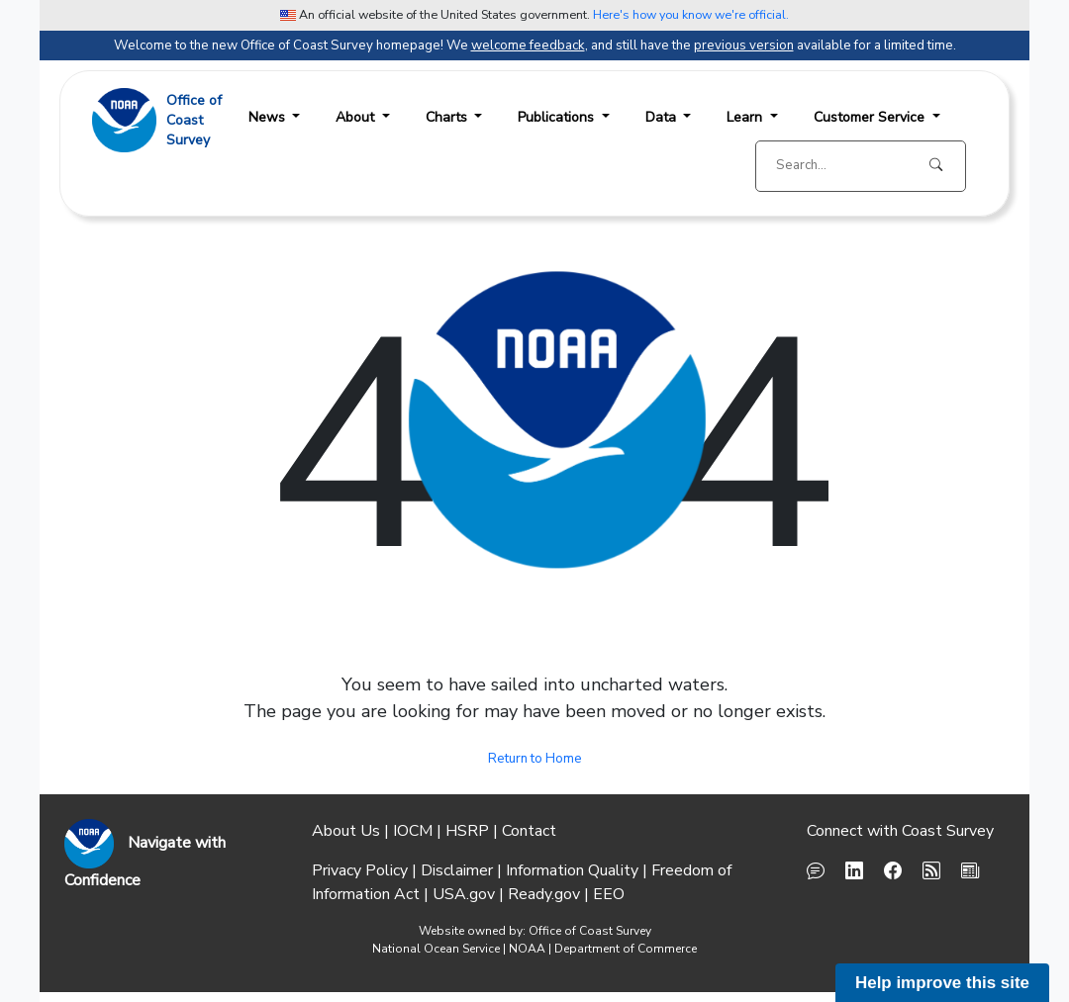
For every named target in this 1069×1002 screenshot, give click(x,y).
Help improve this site (942, 982)
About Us (346, 831)
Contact (529, 831)
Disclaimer (457, 870)
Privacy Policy (360, 870)
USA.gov (464, 894)
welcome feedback (528, 45)
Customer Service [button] (871, 117)
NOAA (527, 948)
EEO (609, 894)
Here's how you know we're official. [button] (691, 14)
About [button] (357, 117)
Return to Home (535, 759)
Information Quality (572, 870)
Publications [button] (558, 117)
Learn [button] (746, 117)
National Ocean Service (436, 948)
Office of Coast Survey (590, 931)
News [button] (268, 117)
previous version (744, 45)
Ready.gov (544, 894)
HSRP (467, 831)
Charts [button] (448, 117)
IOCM (413, 831)
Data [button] (662, 117)
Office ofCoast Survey (194, 120)
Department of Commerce (625, 948)
